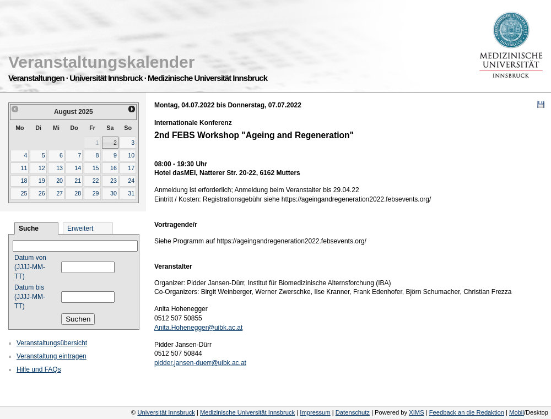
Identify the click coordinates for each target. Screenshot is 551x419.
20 (59, 180)
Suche (29, 228)
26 (42, 193)
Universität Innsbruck (166, 412)
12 (42, 168)
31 (131, 193)
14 (77, 168)
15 (96, 168)
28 (77, 193)
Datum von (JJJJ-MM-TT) (30, 267)
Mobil (516, 412)
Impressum (315, 412)
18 (23, 180)
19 (42, 180)
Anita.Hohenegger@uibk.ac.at (198, 327)
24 (131, 180)
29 (96, 193)
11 (23, 168)
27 (59, 193)
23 (113, 180)
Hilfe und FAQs (39, 369)
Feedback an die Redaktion (466, 412)
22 (96, 180)
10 (131, 155)
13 (59, 168)
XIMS (416, 412)
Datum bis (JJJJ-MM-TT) (29, 297)
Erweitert (80, 228)
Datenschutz (353, 412)
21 (77, 180)
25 (23, 193)
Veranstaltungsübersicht (52, 343)
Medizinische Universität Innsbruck (247, 412)
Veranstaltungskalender (101, 62)
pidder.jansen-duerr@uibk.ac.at (200, 363)
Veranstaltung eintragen (52, 356)
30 (113, 193)
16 (113, 168)
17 (131, 168)
